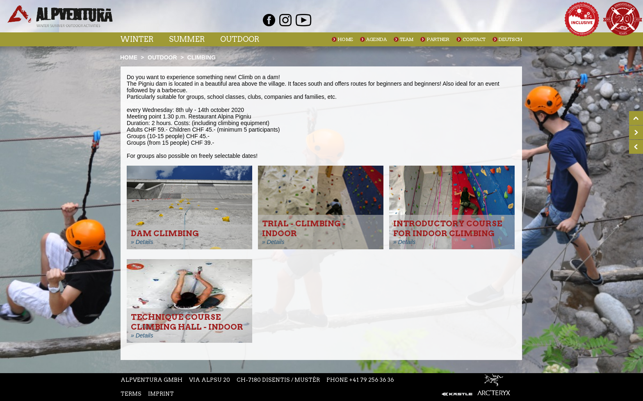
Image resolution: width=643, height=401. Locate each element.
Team (406, 39)
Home (345, 39)
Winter (136, 39)
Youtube (303, 20)
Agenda (376, 39)
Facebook (269, 20)
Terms (131, 394)
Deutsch (510, 39)
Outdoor (239, 39)
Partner (437, 39)
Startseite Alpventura (60, 16)
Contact (474, 39)
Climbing (201, 57)
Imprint (161, 394)
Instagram (285, 20)
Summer (187, 39)
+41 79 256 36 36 (371, 380)
